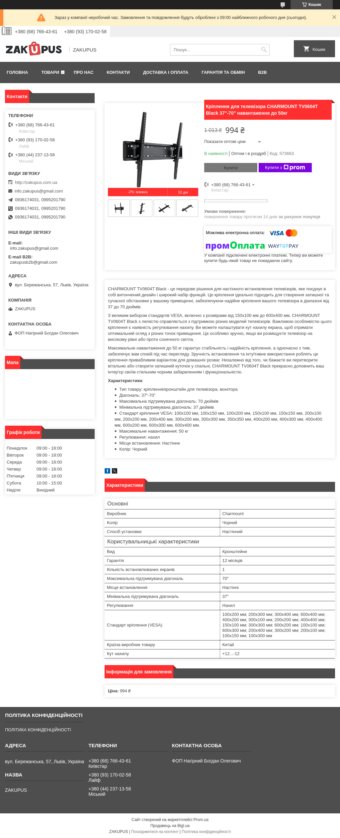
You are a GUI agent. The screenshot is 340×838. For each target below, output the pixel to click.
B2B (262, 72)
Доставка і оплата (165, 72)
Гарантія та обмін (223, 72)
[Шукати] (264, 50)
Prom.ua (201, 819)
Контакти (118, 72)
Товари (50, 72)
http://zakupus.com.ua (36, 182)
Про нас (83, 72)
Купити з (285, 168)
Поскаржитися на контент (154, 831)
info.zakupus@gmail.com (39, 191)
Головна (17, 72)
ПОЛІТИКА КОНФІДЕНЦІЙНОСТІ (38, 729)
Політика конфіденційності (206, 831)
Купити (231, 167)
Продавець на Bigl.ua (170, 825)
